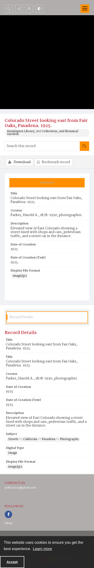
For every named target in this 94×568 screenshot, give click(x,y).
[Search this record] (42, 146)
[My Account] (29, 8)
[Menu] (84, 8)
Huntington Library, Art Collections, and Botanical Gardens (42, 133)
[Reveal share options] (19, 8)
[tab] (47, 182)
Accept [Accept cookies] (12, 562)
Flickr (9, 523)
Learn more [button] (42, 549)
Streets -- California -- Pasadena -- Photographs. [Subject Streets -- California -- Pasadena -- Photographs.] (43, 439)
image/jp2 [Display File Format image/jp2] (20, 276)
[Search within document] (84, 146)
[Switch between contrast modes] (39, 8)
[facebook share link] (8, 514)
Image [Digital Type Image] (12, 453)
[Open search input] (8, 8)
